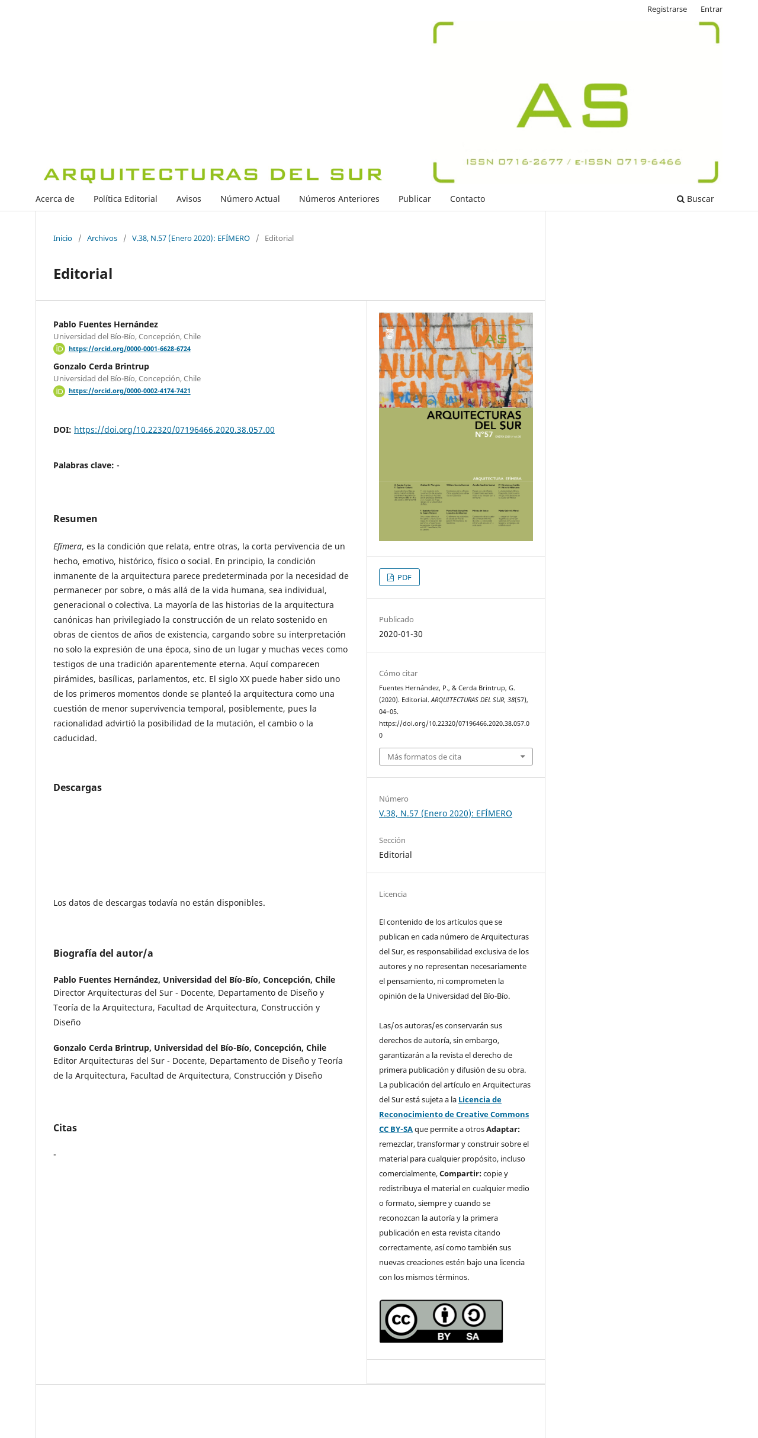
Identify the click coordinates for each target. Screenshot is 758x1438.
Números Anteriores (339, 198)
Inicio (62, 238)
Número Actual (250, 198)
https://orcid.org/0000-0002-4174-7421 (130, 391)
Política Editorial (126, 198)
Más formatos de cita (424, 756)
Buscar (695, 198)
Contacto (467, 198)
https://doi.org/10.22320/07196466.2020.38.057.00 (174, 429)
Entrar (711, 9)
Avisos (188, 198)
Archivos (102, 238)
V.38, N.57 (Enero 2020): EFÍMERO (191, 238)
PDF (404, 577)
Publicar (415, 198)
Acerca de (55, 198)
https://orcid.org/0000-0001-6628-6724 (130, 349)
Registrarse (667, 9)
